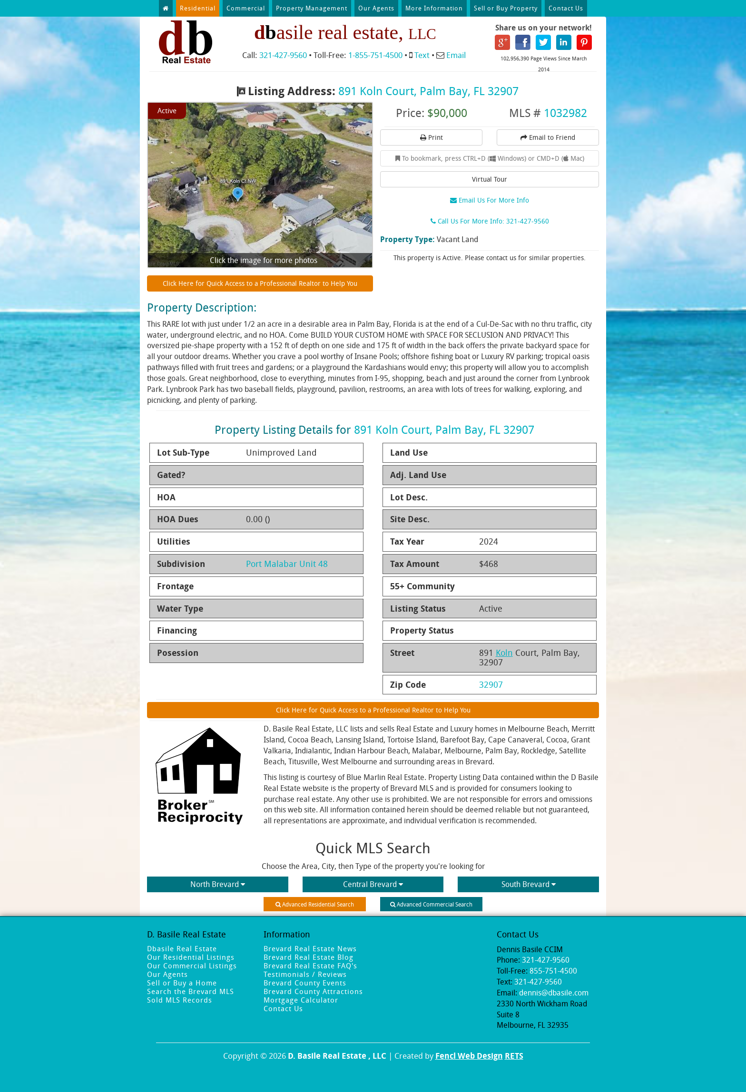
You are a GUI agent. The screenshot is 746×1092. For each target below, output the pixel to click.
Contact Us (566, 8)
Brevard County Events (305, 982)
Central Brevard (373, 884)
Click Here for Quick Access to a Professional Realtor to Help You (260, 283)
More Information (434, 8)
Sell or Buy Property (506, 8)
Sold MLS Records (179, 999)
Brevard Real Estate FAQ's (310, 965)
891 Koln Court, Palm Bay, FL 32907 (428, 90)
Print (431, 137)
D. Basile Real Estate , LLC (337, 1055)
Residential (198, 8)
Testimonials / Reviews (305, 974)
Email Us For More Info (489, 200)
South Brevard (528, 884)
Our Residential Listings (191, 957)
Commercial (245, 8)
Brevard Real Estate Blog (308, 957)
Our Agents (376, 8)
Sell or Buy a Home (182, 982)
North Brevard (217, 884)
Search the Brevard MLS (190, 991)
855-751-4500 (553, 970)
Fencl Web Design (469, 1055)
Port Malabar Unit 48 (287, 563)
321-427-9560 (283, 54)
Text (422, 54)
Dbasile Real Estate (182, 948)
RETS (514, 1055)
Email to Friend (547, 137)
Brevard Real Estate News (310, 948)
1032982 (565, 112)
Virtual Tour (489, 179)
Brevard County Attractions (313, 991)
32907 (491, 684)
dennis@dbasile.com (554, 992)
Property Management (311, 8)
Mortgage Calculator (301, 999)
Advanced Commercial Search (431, 904)
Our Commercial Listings (192, 965)
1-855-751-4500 (375, 54)
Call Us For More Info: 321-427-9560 (490, 220)
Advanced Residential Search (314, 904)
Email (456, 54)
